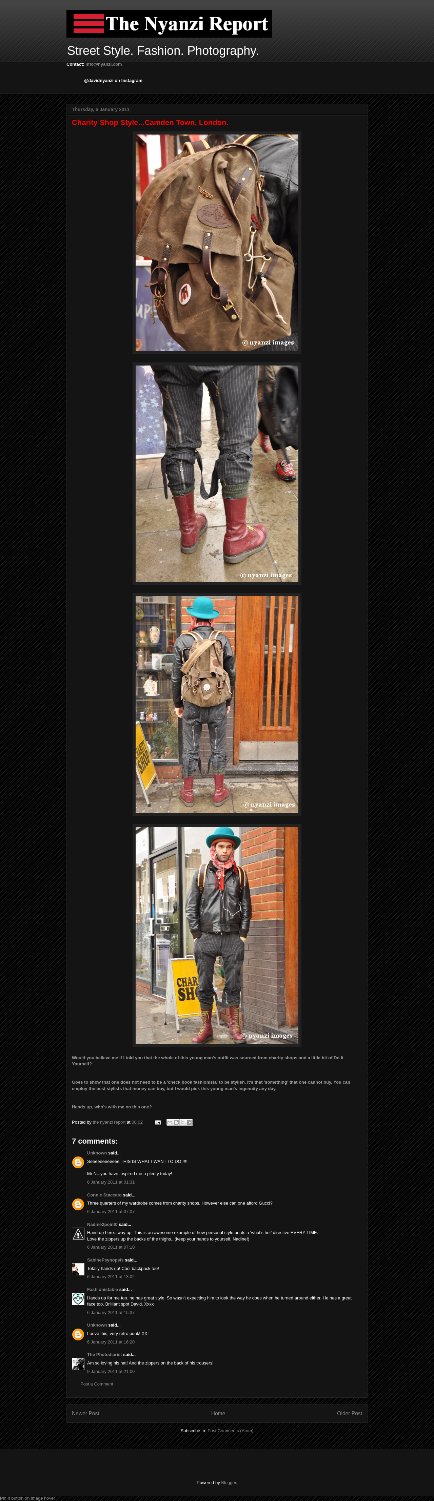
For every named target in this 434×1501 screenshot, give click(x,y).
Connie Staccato (104, 1194)
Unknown (97, 1152)
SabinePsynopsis (105, 1260)
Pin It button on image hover (27, 1498)
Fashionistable (102, 1289)
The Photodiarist (104, 1354)
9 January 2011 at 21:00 (111, 1371)
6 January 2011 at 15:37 (111, 1312)
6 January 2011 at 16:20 (111, 1341)
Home (218, 1413)
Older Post (349, 1413)
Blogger (228, 1482)
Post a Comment (96, 1384)
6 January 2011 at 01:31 (111, 1182)
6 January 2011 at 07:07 (111, 1211)
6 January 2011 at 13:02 (111, 1276)
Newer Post (85, 1413)
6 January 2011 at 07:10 (111, 1247)
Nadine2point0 (102, 1224)
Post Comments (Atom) (230, 1430)
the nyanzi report (109, 1122)
